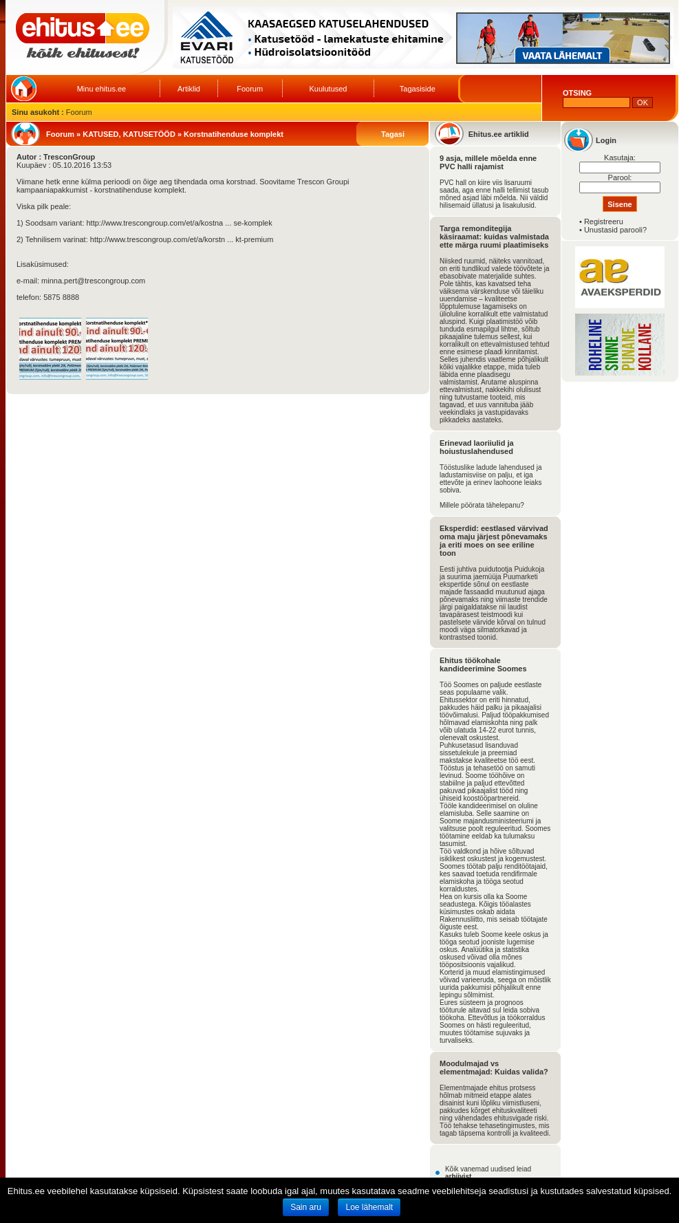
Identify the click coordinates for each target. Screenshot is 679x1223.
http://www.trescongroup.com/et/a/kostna (155, 223)
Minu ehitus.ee (102, 89)
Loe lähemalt (369, 1207)
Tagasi (393, 134)
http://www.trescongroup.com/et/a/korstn (157, 239)
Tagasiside (417, 89)
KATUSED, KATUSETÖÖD (129, 134)
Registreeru (603, 221)
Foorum (250, 89)
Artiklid (188, 89)
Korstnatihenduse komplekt (233, 134)
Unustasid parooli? (615, 230)
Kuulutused (328, 89)
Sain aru (305, 1207)
